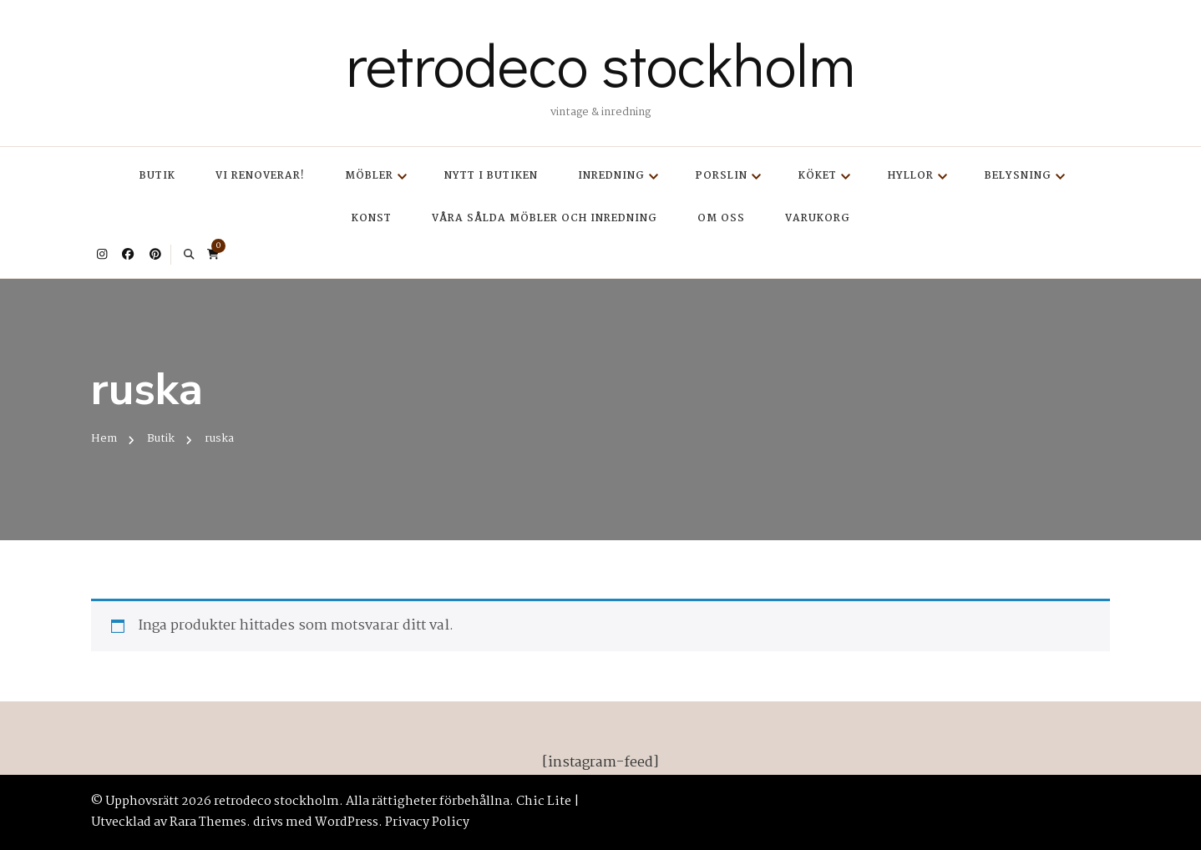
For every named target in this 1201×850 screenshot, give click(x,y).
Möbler (369, 176)
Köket (817, 176)
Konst (372, 218)
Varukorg (817, 218)
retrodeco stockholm (600, 63)
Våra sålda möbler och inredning (544, 218)
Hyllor (911, 176)
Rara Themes (208, 822)
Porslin (721, 176)
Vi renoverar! (260, 176)
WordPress (346, 822)
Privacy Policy (427, 822)
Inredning (611, 176)
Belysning (1018, 176)
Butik (157, 176)
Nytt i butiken (491, 176)
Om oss (721, 218)
